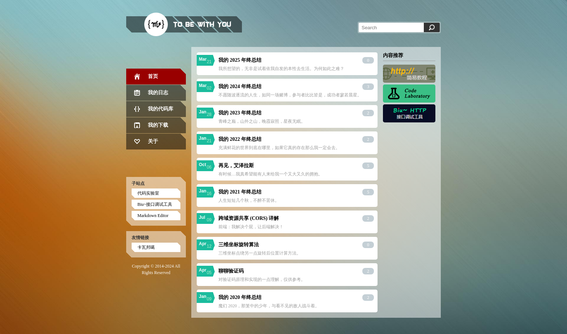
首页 (153, 76)
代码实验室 (148, 193)
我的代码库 (160, 109)
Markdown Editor (153, 215)
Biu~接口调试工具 (154, 204)
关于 (153, 141)
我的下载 (158, 125)
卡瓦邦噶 (146, 247)
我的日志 (158, 92)
